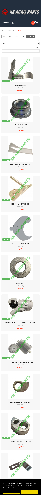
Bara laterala (8, 36)
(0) (24, 87)
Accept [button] (29, 492)
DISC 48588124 (20, 283)
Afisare (38, 47)
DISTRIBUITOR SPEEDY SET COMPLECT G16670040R (20, 323)
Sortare (38, 40)
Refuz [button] (37, 481)
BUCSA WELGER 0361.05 (20, 125)
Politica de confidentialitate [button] (11, 488)
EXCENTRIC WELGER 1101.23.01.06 (20, 441)
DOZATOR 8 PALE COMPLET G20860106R (20, 362)
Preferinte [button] (11, 492)
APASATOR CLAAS (20, 85)
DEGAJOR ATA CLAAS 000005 (20, 204)
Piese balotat (11, 30)
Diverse (19, 30)
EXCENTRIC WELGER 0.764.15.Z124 (20, 402)
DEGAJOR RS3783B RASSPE (20, 243)
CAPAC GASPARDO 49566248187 (20, 164)
